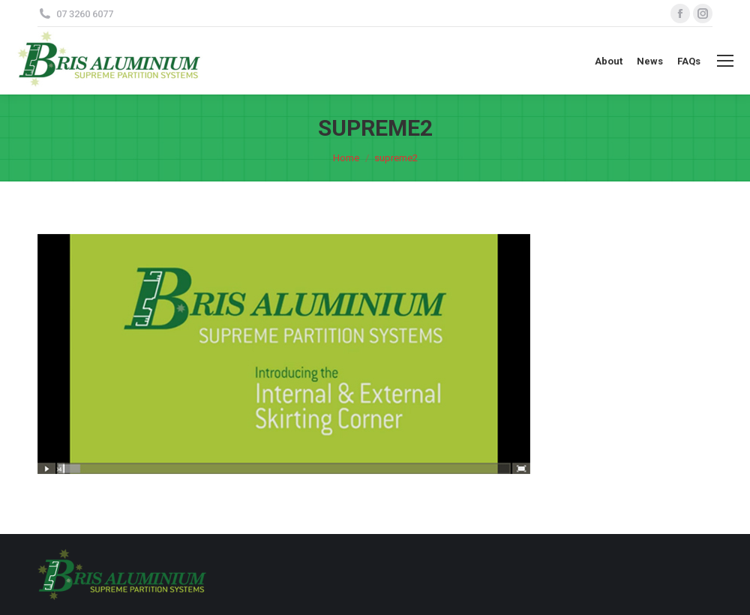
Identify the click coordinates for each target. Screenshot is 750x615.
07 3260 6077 (84, 14)
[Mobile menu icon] (725, 60)
